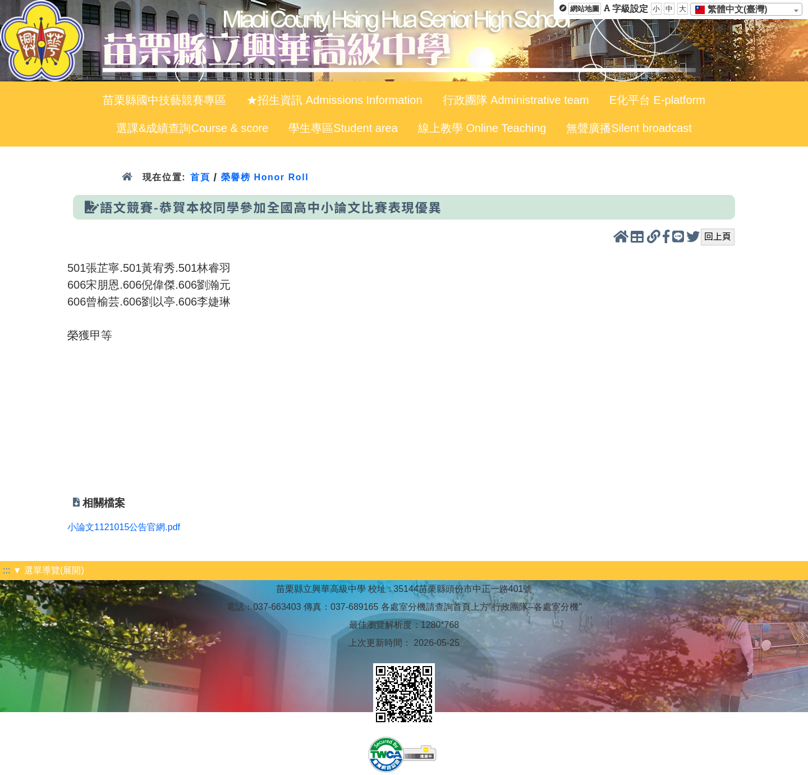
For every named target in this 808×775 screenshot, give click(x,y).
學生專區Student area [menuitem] (343, 128)
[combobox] (746, 9)
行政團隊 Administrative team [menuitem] (516, 100)
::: (6, 570)
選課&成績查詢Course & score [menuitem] (192, 128)
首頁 (200, 177)
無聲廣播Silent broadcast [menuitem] (628, 128)
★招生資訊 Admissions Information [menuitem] (334, 100)
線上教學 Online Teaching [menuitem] (482, 128)
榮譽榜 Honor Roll (265, 177)
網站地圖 (584, 8)
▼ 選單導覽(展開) (48, 570)
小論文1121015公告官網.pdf (123, 527)
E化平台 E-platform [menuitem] (657, 100)
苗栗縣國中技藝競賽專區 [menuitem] (164, 100)
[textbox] (735, 9)
